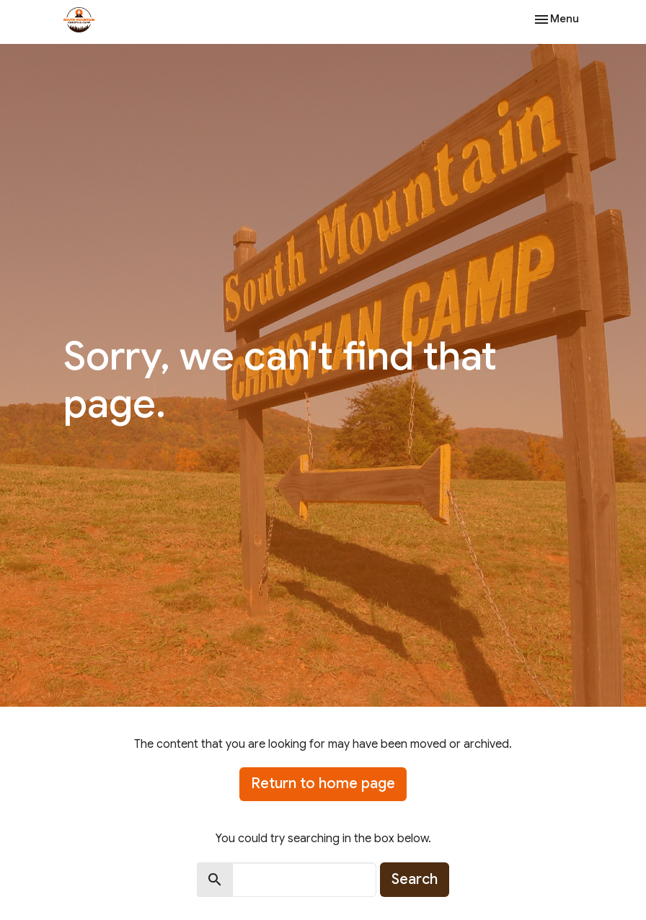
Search (414, 879)
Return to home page (323, 783)
